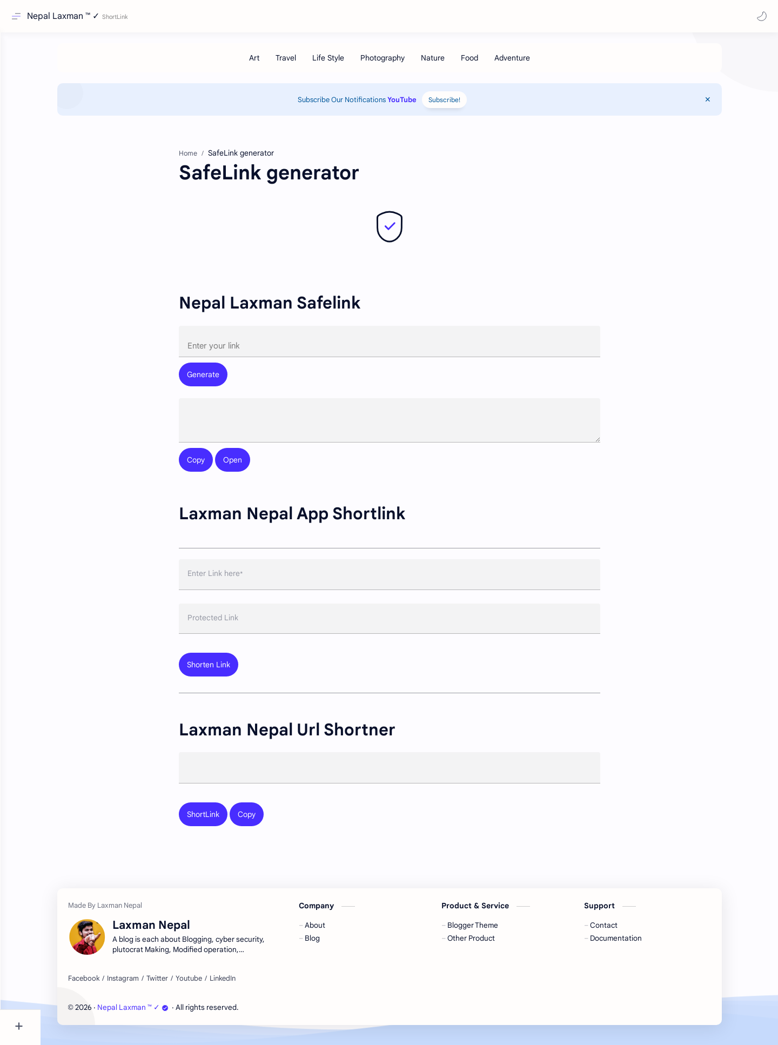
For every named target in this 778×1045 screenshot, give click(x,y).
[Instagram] (143, 987)
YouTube (422, 105)
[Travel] (306, 63)
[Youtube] (209, 987)
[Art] (274, 63)
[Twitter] (177, 987)
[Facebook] (103, 987)
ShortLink (223, 823)
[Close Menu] (730, 105)
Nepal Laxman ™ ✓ (66, 16)
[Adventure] (532, 63)
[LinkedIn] (243, 987)
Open (252, 468)
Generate (223, 380)
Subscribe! (464, 105)
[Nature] (453, 63)
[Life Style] (348, 63)
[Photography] (402, 63)
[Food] (489, 63)
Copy (216, 468)
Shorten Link (228, 673)
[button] (759, 16)
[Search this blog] (224, 16)
